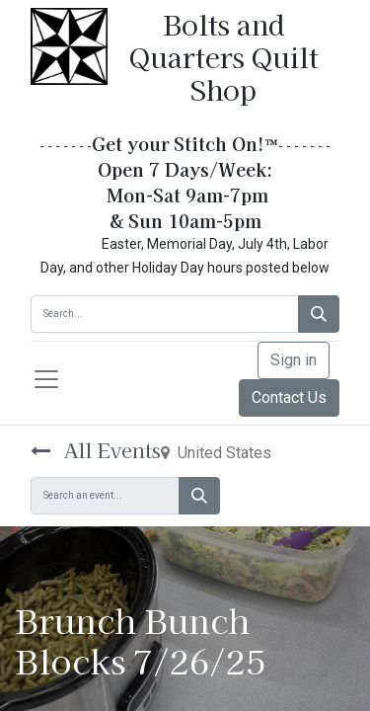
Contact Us (289, 397)
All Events (96, 449)
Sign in (293, 360)
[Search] (318, 314)
